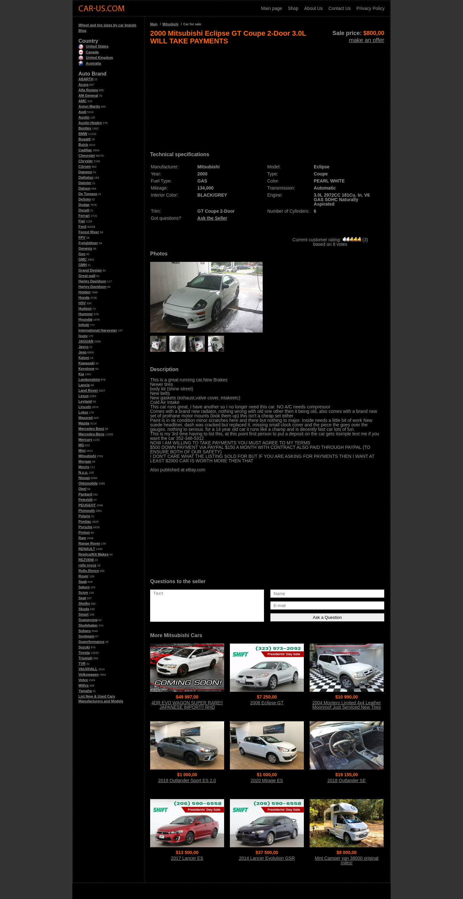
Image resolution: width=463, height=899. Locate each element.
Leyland (85, 401)
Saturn (84, 587)
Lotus (83, 412)
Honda (83, 297)
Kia (81, 374)
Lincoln (84, 407)
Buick (83, 145)
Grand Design (90, 270)
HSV (82, 303)
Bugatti (84, 139)
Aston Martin (89, 106)
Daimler (84, 183)
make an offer (366, 40)
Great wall (86, 276)
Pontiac (84, 521)
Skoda (83, 609)
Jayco (83, 347)
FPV (81, 237)
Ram (82, 538)
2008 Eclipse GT (267, 702)
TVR (82, 663)
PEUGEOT (87, 505)
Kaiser (83, 358)
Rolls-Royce (88, 571)
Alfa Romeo (88, 90)
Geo (81, 254)
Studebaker (88, 625)
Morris (83, 467)
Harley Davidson (92, 281)
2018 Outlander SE (346, 780)
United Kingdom (95, 57)
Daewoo (85, 172)
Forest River (88, 232)
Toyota (84, 652)
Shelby (84, 603)
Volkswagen (88, 674)
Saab (82, 581)
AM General (88, 95)
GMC (82, 259)
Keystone (86, 368)
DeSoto (84, 199)
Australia (89, 63)
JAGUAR (85, 341)
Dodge (83, 205)
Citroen (84, 166)
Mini (82, 450)
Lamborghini (89, 379)
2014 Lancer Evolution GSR (267, 858)
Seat (82, 598)
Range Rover (89, 543)
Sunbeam (86, 636)
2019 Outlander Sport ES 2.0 (187, 780)
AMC (82, 101)
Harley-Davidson (92, 287)
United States (93, 46)
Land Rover (88, 390)
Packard (85, 494)
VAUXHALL (87, 669)
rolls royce (87, 565)
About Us (313, 8)
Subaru (84, 631)
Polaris (84, 516)
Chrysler (85, 161)
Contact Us (340, 8)
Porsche (85, 527)
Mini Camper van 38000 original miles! (346, 860)
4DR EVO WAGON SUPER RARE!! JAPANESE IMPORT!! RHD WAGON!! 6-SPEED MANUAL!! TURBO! (187, 709)
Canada (88, 52)
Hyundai (85, 319)
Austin (83, 117)
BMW (82, 134)
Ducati (83, 210)
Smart (83, 614)
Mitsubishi (87, 456)
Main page (271, 8)
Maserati (85, 418)
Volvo (83, 680)
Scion (83, 592)
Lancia (84, 385)
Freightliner (88, 243)
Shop (293, 8)
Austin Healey (90, 123)
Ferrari (84, 216)
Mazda (83, 423)
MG (81, 445)
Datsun (84, 188)
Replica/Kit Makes (93, 554)
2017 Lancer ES (187, 858)
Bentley (84, 128)
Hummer (85, 314)
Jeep (82, 352)
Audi (82, 112)
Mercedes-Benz (91, 434)
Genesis (85, 248)
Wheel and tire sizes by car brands (107, 25)
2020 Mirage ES (267, 780)
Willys (83, 685)
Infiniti (83, 325)
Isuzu (82, 336)
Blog (82, 30)
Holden (84, 292)
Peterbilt (85, 500)
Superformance (91, 642)
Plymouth (86, 510)
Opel (82, 489)
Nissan (84, 478)
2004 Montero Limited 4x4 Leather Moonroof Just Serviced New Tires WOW (346, 707)
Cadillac (85, 150)
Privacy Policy (371, 8)
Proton (84, 532)
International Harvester (97, 330)
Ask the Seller (212, 218)
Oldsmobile (88, 483)
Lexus (83, 396)
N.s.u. (83, 472)
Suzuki (84, 647)
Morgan (84, 461)
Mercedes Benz (91, 429)
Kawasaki (86, 363)
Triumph (85, 658)
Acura (83, 84)
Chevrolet (86, 155)
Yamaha (85, 691)
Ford (82, 226)
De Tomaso (87, 194)
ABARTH (85, 79)
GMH (82, 265)
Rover (83, 576)
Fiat (81, 221)
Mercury (85, 439)
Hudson (85, 308)
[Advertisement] (267, 96)
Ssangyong (87, 620)
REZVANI (86, 560)
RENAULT (86, 549)
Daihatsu (85, 177)
